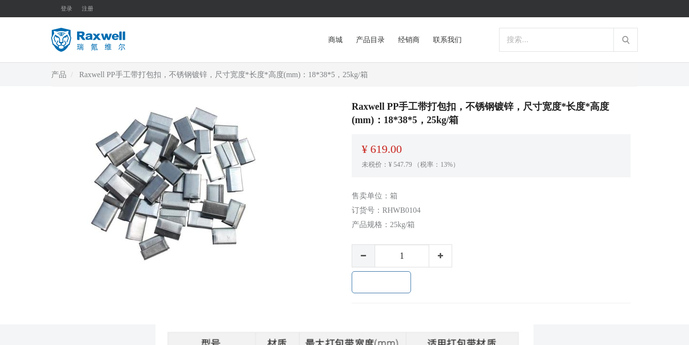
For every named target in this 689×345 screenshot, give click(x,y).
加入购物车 (381, 282)
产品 (59, 74)
